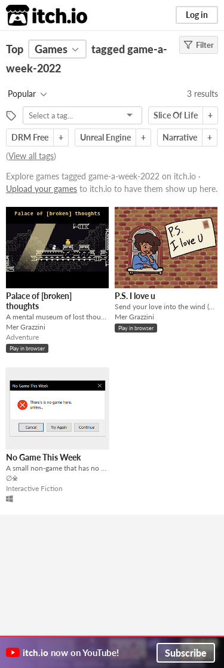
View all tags (31, 156)
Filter (198, 45)
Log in (197, 15)
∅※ (12, 478)
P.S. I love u (135, 296)
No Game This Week (43, 457)
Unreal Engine (105, 137)
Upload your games (41, 189)
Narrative (179, 137)
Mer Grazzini (25, 326)
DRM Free (29, 137)
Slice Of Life (176, 115)
